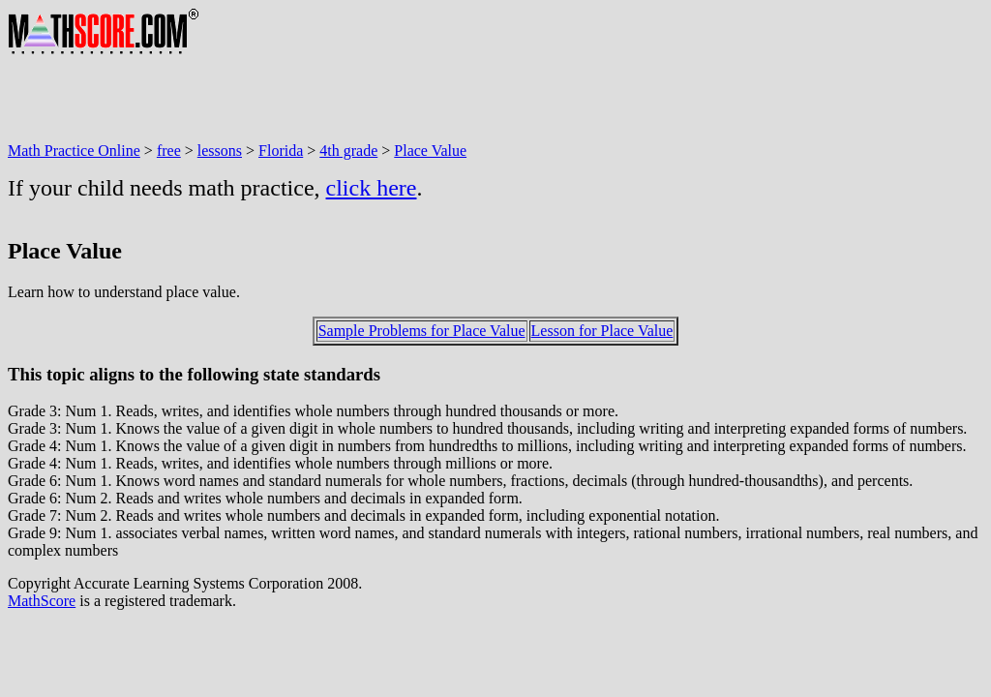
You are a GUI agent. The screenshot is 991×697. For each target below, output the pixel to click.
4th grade (348, 150)
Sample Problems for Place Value (422, 330)
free (169, 150)
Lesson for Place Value (602, 330)
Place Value (430, 150)
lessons (219, 150)
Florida (280, 150)
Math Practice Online (74, 150)
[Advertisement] (360, 98)
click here (371, 187)
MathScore (41, 600)
